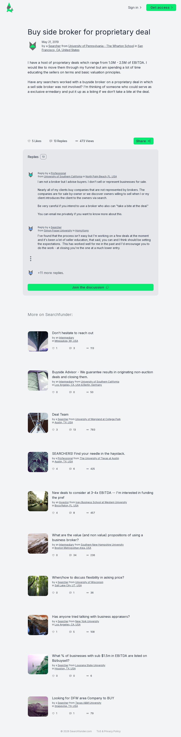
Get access (162, 7)
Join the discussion (90, 287)
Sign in (135, 7)
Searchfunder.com (81, 731)
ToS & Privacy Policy (108, 731)
